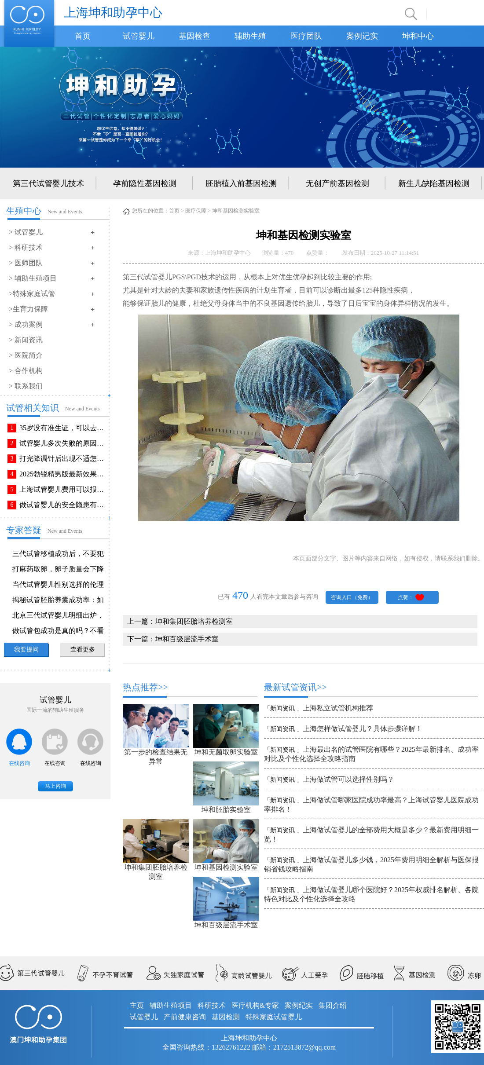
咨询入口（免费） (352, 597)
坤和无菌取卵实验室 (226, 752)
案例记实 (362, 36)
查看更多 (82, 649)
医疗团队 (306, 36)
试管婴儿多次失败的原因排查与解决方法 (63, 443)
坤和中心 (418, 36)
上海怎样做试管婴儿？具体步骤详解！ (362, 728)
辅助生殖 (250, 36)
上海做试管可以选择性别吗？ (348, 779)
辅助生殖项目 (171, 1005)
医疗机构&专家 (255, 1005)
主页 (137, 1005)
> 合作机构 (26, 370)
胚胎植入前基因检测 (241, 183)
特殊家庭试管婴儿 (274, 1017)
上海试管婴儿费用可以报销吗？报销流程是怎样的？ (63, 489)
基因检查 (194, 36)
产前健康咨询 (185, 1017)
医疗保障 (195, 211)
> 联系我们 (26, 386)
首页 (83, 36)
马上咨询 (55, 786)
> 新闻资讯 (26, 340)
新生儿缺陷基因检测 (433, 183)
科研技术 (212, 1005)
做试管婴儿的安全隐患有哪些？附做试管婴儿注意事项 (63, 505)
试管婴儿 (138, 36)
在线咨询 (19, 763)
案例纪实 (299, 1005)
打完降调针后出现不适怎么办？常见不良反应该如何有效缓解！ (63, 458)
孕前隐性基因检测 (144, 183)
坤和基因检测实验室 (226, 867)
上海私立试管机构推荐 (338, 708)
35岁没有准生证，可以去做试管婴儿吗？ (63, 428)
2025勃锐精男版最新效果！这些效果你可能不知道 (63, 474)
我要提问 (26, 649)
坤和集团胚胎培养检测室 (194, 621)
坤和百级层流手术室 (187, 639)
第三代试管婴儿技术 (48, 183)
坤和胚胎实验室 (226, 809)
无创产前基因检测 (337, 183)
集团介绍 (333, 1005)
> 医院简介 (26, 355)
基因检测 (226, 1017)
